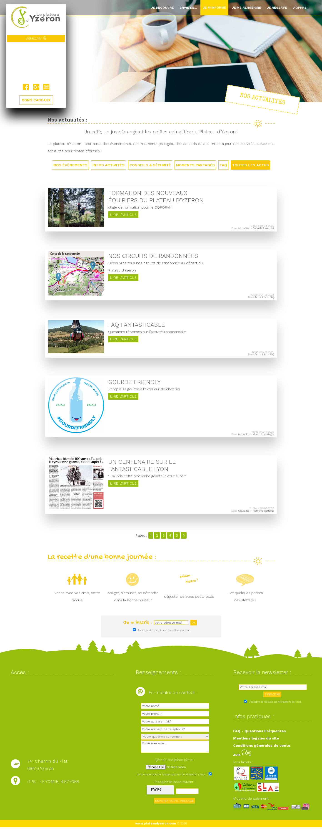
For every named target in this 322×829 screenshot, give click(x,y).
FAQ (223, 165)
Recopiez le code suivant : (174, 783)
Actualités (243, 228)
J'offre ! (300, 7)
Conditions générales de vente (261, 747)
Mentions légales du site (256, 740)
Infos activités (108, 165)
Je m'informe (214, 7)
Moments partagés (195, 165)
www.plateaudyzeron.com (155, 825)
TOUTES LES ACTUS (250, 165)
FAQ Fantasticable (136, 325)
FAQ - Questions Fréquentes (259, 733)
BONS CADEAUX (36, 100)
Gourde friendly (134, 383)
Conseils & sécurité (150, 165)
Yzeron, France (36, 63)
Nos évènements (70, 165)
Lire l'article (123, 215)
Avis (242, 756)
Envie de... (188, 7)
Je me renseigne (246, 7)
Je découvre (162, 7)
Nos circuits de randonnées (153, 256)
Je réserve (277, 7)
